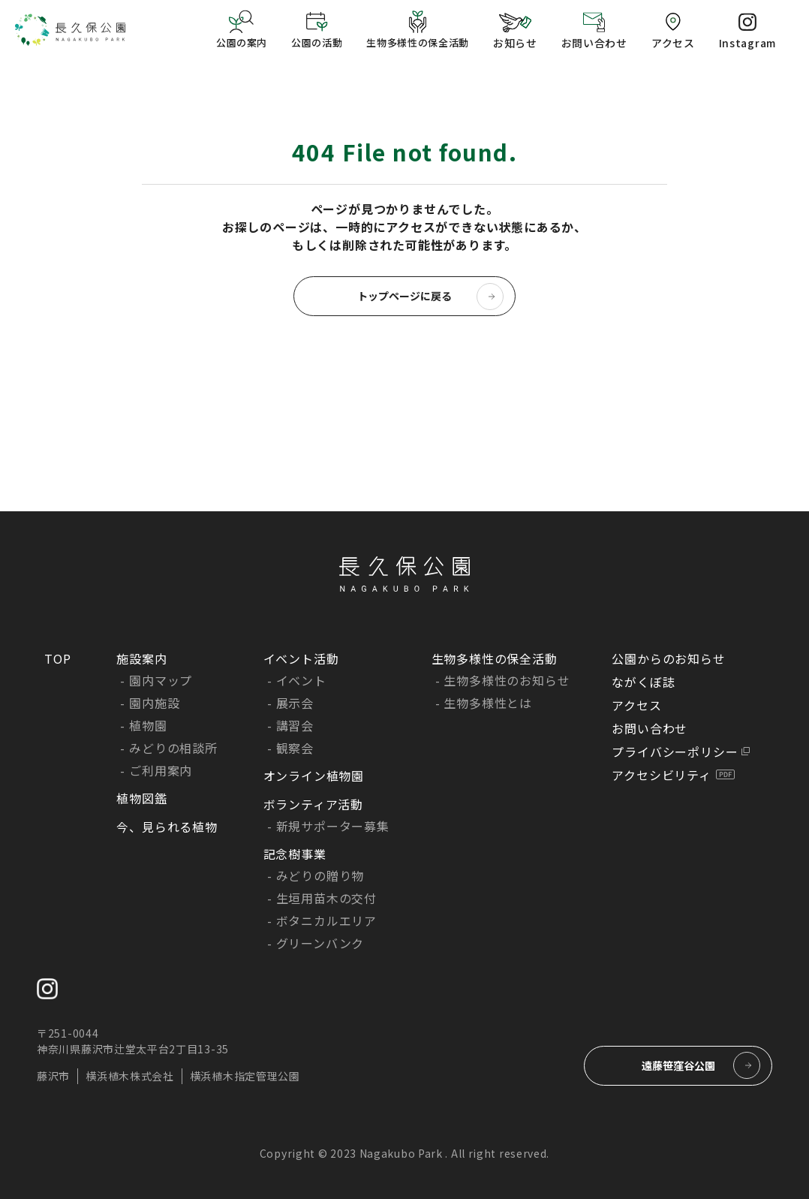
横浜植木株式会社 (130, 1075)
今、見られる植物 (166, 827)
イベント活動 (301, 658)
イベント (301, 680)
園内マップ (160, 680)
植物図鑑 (141, 798)
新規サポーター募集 (332, 826)
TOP (57, 658)
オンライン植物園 (313, 776)
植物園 (148, 725)
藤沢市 (53, 1075)
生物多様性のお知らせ (507, 680)
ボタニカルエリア (326, 920)
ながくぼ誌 (643, 682)
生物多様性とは (488, 703)
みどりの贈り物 (320, 875)
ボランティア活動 (313, 804)
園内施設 (154, 703)
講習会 (295, 725)
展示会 (295, 703)
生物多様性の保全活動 (495, 658)
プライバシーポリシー (675, 752)
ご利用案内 (160, 770)
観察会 (295, 748)
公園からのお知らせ (668, 658)
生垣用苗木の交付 (326, 898)
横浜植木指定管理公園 (245, 1075)
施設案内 (141, 658)
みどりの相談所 (173, 748)
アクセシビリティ (661, 775)
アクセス (636, 705)
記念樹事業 (294, 854)
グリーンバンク (320, 943)
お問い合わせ (649, 728)
